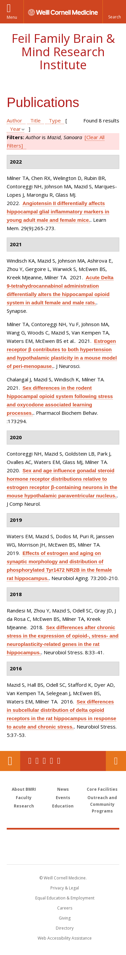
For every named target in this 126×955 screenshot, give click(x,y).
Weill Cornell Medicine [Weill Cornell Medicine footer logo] (63, 840)
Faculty (24, 797)
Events (63, 797)
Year (15, 128)
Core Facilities (102, 789)
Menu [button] (12, 17)
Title (35, 120)
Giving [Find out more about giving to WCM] (65, 918)
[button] (114, 11)
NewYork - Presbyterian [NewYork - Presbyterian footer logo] (63, 854)
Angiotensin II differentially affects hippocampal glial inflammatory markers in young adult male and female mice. (58, 211)
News (63, 789)
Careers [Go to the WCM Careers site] (64, 908)
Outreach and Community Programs (102, 804)
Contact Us (116, 761)
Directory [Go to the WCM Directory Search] (65, 928)
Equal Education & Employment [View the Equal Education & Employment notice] (64, 898)
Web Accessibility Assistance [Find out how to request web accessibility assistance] (65, 938)
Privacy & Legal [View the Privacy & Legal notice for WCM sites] (64, 888)
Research (24, 806)
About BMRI (24, 789)
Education (63, 806)
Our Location (10, 761)
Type (55, 120)
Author (14, 120)
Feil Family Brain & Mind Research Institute (63, 51)
